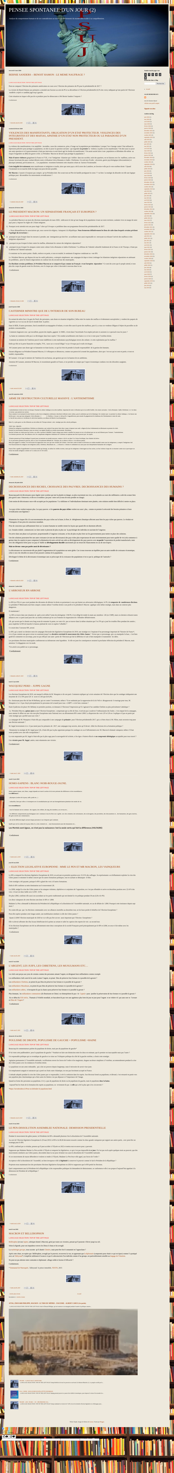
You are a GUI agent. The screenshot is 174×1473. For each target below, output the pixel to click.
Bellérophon (13, 1242)
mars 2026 (147, 124)
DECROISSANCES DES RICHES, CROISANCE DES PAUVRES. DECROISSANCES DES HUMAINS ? (66, 486)
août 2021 (147, 236)
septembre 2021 (148, 234)
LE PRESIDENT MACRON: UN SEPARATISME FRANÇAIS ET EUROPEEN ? (52, 211)
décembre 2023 (148, 182)
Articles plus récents (14, 1294)
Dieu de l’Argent (17, 1000)
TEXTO (55, 1268)
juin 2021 (146, 240)
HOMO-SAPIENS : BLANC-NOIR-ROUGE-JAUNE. (38, 783)
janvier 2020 (147, 279)
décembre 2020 (148, 254)
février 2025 (147, 153)
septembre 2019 (148, 281)
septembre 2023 (148, 189)
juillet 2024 (147, 168)
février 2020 (147, 276)
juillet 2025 (147, 142)
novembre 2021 (148, 229)
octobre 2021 (147, 231)
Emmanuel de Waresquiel (19, 1268)
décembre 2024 (148, 157)
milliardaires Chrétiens (20, 982)
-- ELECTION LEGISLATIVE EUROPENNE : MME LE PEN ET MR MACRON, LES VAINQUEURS (64, 866)
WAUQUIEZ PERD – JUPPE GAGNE (29, 685)
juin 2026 (146, 117)
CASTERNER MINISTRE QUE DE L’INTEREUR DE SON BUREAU (47, 310)
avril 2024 (147, 173)
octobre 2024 (147, 162)
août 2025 (147, 139)
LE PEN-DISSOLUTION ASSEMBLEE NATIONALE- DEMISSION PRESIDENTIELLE (57, 1127)
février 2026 (147, 126)
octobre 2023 (147, 187)
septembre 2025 (148, 137)
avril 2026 (147, 121)
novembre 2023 (148, 184)
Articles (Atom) (20, 1297)
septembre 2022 (148, 213)
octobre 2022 (147, 211)
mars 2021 (147, 247)
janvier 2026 (147, 128)
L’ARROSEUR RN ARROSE (24, 590)
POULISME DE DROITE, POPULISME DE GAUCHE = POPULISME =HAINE (52, 1040)
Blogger (102, 1422)
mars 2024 (147, 175)
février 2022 (147, 222)
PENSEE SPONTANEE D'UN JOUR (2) (52, 10)
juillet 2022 (147, 218)
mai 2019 (146, 287)
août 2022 (147, 216)
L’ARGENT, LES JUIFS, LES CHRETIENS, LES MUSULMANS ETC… (48, 965)
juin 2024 (146, 171)
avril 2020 (147, 272)
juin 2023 (146, 195)
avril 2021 (147, 245)
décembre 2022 (148, 209)
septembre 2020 (148, 260)
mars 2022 (147, 220)
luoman (91, 1422)
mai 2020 (146, 269)
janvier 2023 (147, 207)
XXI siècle (24, 998)
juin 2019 (146, 285)
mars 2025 (147, 151)
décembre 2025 (148, 130)
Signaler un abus (149, 108)
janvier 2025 (147, 155)
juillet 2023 (147, 193)
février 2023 (147, 204)
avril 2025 (147, 148)
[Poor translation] (12, 1436)
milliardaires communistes (31, 994)
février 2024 (147, 177)
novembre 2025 (148, 133)
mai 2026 (146, 119)
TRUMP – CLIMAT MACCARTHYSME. (30, 1380)
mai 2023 (146, 198)
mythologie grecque (18, 1250)
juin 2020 (146, 267)
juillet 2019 (147, 283)
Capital (82, 994)
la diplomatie (88, 1254)
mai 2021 (146, 243)
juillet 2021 (147, 238)
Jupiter (25, 1242)
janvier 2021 (147, 252)
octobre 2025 (147, 135)
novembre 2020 (148, 256)
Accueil (79, 1294)
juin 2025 (146, 144)
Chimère (47, 1250)
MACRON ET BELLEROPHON (26, 1233)
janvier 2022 (147, 225)
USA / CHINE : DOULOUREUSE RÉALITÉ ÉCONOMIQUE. (36, 1391)
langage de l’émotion (117, 1256)
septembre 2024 (148, 164)
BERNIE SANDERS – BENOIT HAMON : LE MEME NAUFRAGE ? (47, 74)
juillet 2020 (147, 265)
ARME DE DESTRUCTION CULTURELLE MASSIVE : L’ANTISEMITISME (51, 398)
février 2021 (147, 249)
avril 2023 (147, 200)
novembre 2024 (148, 160)
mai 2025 (146, 146)
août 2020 (147, 263)
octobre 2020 (147, 258)
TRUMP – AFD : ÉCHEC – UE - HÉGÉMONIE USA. (34, 1402)
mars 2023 (147, 202)
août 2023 (147, 191)
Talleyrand (18, 1256)
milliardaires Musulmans (20, 986)
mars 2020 (147, 274)
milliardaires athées (19, 990)
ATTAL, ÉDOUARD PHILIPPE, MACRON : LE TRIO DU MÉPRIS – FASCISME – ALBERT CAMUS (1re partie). (47, 1303)
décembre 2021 (148, 227)
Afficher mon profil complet (151, 103)
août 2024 (147, 166)
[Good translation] (5, 1436)
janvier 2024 (147, 180)
